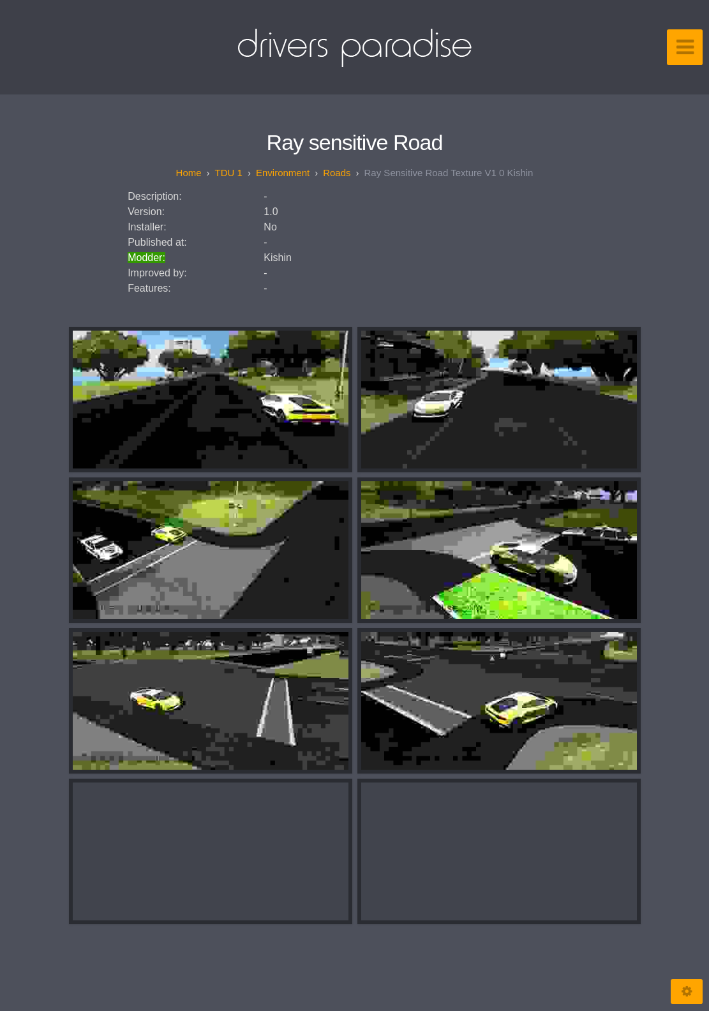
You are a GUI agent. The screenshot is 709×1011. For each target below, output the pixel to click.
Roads (336, 172)
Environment (283, 172)
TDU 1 (229, 172)
